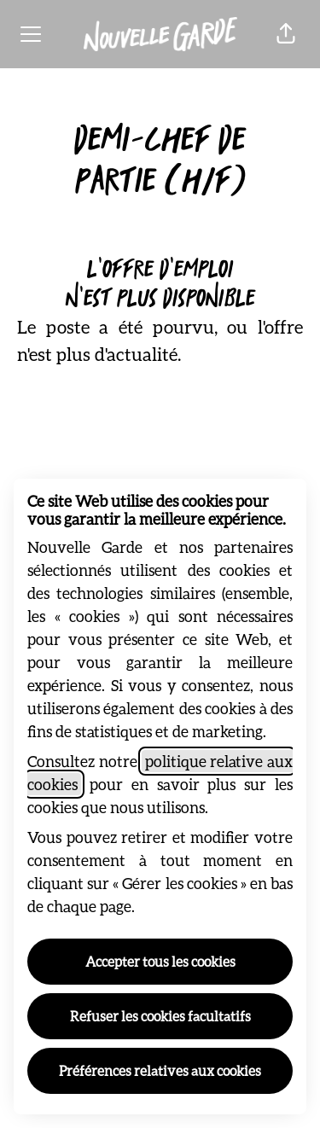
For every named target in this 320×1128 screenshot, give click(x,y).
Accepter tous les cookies (160, 961)
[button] (286, 34)
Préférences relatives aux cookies (160, 1070)
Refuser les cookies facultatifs (160, 1016)
